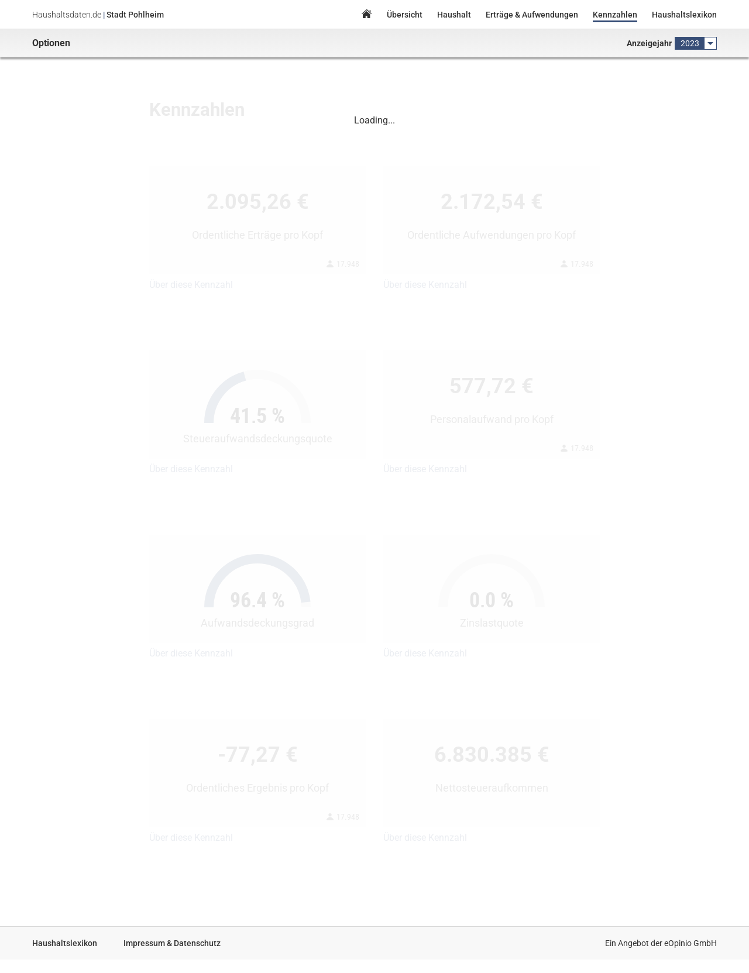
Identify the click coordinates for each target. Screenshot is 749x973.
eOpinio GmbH (690, 943)
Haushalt (454, 14)
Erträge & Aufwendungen (532, 14)
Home (366, 15)
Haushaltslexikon (684, 14)
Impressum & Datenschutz (172, 943)
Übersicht (404, 14)
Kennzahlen (615, 14)
